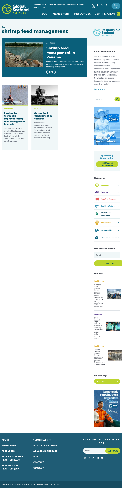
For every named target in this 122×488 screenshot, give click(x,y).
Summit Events (39, 4)
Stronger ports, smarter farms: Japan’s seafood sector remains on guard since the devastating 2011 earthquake (98, 296)
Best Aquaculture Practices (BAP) (12, 458)
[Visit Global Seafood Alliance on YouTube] (93, 7)
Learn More (99, 89)
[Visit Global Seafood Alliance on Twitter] (101, 4)
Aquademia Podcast (75, 4)
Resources (82, 13)
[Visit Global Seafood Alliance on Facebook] (97, 4)
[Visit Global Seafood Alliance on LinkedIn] (106, 4)
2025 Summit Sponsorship (107, 164)
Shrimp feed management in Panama (60, 52)
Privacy (46, 484)
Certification (105, 13)
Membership (61, 13)
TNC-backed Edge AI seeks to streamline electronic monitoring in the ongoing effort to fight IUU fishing (98, 328)
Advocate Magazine (56, 4)
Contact (43, 7)
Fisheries (98, 315)
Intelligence (99, 281)
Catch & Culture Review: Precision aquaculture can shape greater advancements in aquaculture (99, 357)
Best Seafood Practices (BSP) (10, 467)
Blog (35, 7)
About (44, 13)
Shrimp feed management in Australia (43, 115)
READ (51, 72)
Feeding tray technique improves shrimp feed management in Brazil (14, 118)
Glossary (39, 468)
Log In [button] (115, 5)
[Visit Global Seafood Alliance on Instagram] (93, 4)
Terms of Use (55, 484)
